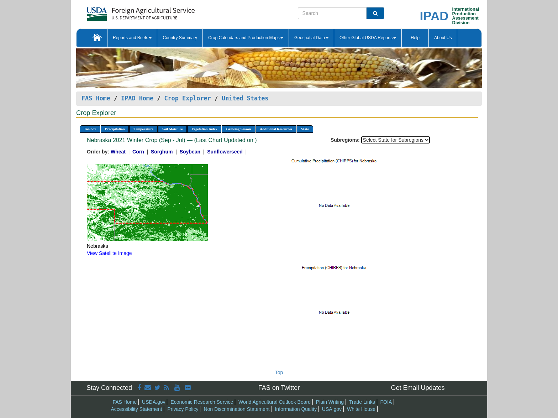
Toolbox (90, 129)
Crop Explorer (187, 98)
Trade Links (362, 402)
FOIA (386, 402)
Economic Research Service (201, 402)
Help (415, 37)
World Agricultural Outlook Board (274, 402)
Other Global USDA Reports (367, 37)
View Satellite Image (109, 253)
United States (245, 98)
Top (279, 372)
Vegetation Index (204, 129)
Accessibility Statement (136, 409)
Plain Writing (330, 402)
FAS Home (95, 98)
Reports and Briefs (132, 37)
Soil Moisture (172, 129)
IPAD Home (137, 98)
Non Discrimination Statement (236, 409)
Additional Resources (276, 129)
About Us (443, 37)
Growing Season (238, 129)
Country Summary (180, 37)
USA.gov (332, 409)
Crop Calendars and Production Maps (245, 37)
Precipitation (115, 129)
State (305, 129)
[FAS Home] (123, 11)
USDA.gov (153, 402)
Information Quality (296, 409)
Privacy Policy (182, 409)
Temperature (143, 129)
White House (361, 409)
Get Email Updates (417, 387)
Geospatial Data (311, 37)
